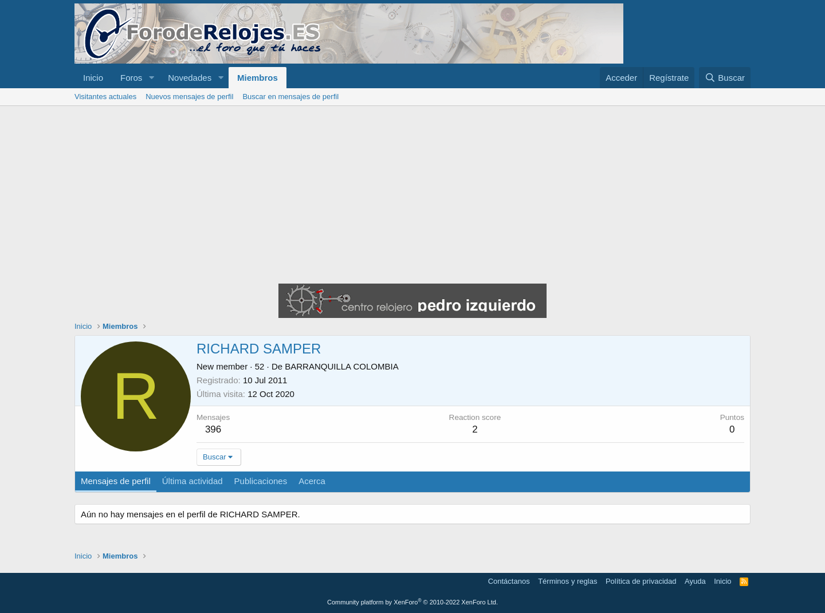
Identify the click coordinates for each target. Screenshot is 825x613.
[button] (151, 77)
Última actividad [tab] (192, 481)
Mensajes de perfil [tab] (116, 481)
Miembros (257, 77)
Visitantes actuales (105, 96)
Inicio (93, 77)
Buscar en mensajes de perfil (290, 96)
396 (213, 429)
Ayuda (695, 581)
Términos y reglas (567, 581)
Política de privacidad (641, 581)
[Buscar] (725, 77)
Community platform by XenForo (412, 602)
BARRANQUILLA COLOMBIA (341, 366)
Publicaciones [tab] (261, 481)
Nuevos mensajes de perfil (189, 96)
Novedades (189, 77)
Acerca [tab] (311, 481)
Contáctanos (509, 581)
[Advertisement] (412, 192)
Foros (131, 77)
